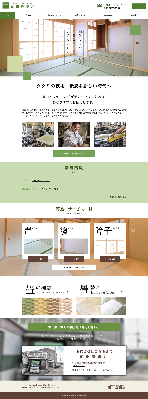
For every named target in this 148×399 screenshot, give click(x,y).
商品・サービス (81, 15)
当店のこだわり (54, 15)
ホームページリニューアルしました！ (46, 189)
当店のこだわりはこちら (74, 153)
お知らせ (28, 15)
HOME (7, 15)
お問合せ (141, 6)
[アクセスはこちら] (79, 365)
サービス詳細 (38, 259)
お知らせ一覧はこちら (118, 197)
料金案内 (108, 15)
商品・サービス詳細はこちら (74, 267)
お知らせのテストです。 (41, 180)
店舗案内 (134, 15)
